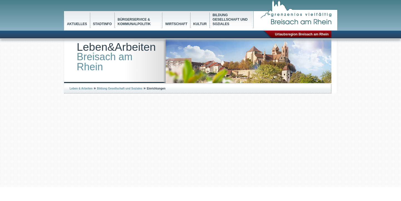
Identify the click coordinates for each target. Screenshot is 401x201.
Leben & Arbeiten (81, 88)
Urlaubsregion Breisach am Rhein (302, 34)
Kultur (200, 24)
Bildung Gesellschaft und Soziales (230, 19)
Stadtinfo (102, 24)
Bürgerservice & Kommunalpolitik (134, 22)
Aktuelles (77, 24)
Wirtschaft (176, 24)
